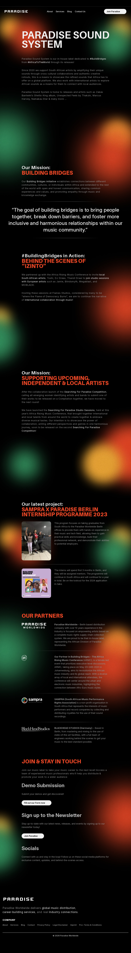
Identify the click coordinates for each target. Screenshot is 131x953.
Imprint (73, 925)
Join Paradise (113, 11)
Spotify (25, 868)
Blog (69, 11)
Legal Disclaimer (60, 925)
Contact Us (80, 11)
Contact (31, 925)
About (50, 11)
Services (60, 11)
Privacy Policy (43, 925)
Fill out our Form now (34, 803)
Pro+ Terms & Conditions (90, 925)
